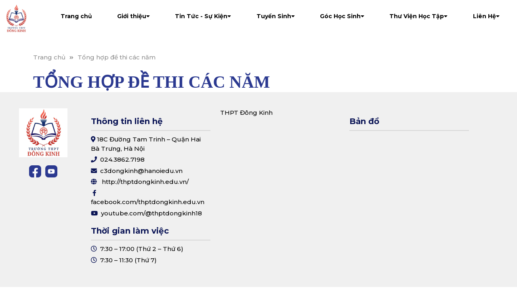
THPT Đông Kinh (246, 112)
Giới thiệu (133, 16)
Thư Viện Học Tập (418, 16)
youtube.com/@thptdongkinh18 (151, 213)
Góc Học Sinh (342, 16)
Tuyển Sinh (275, 16)
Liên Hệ (486, 16)
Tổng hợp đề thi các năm (117, 57)
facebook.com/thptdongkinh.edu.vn (147, 202)
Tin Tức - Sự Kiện (203, 16)
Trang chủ (76, 16)
